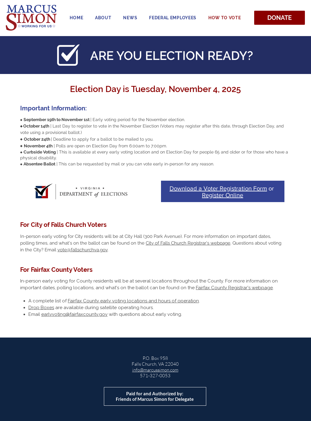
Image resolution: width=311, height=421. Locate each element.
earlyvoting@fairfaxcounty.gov (74, 314)
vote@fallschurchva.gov (82, 250)
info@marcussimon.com (155, 370)
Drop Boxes (41, 307)
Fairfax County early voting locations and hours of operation (133, 301)
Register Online (222, 195)
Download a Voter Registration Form (218, 188)
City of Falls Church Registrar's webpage (188, 243)
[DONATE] (279, 18)
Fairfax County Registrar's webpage (234, 287)
